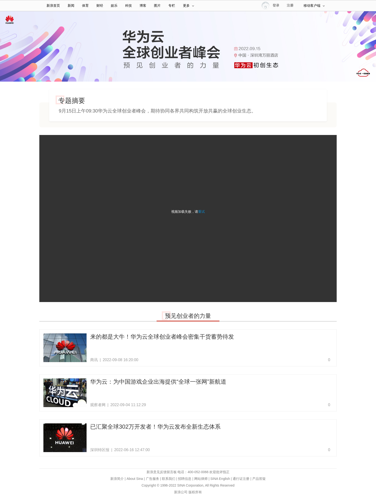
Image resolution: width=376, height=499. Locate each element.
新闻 (71, 5)
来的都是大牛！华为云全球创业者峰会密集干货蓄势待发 (162, 336)
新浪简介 (117, 479)
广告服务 (152, 479)
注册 (290, 5)
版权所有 (195, 492)
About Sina (135, 479)
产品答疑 (259, 479)
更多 (188, 5)
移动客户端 (314, 5)
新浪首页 (53, 5)
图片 (157, 5)
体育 (85, 5)
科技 (128, 5)
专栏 (171, 5)
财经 (99, 5)
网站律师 (201, 479)
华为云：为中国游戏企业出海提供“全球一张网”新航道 (158, 381)
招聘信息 (184, 479)
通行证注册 (241, 479)
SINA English (220, 479)
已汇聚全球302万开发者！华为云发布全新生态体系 (155, 426)
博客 (143, 5)
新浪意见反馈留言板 (162, 472)
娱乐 (114, 5)
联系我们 (168, 479)
